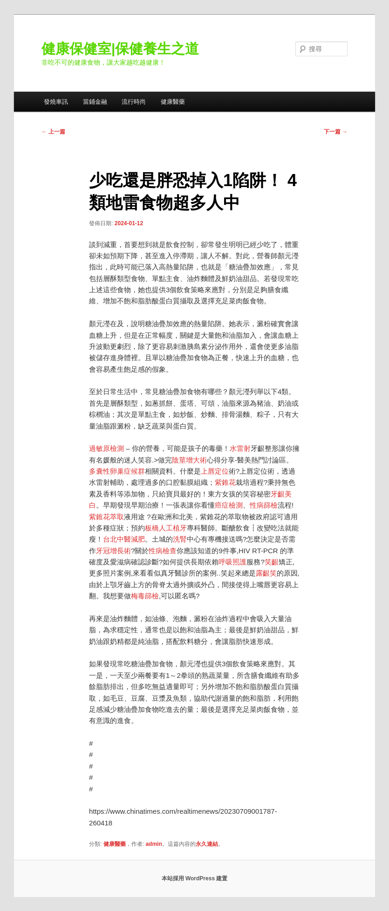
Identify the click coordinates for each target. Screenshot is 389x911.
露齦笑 (266, 573)
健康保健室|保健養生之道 (120, 48)
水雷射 (240, 448)
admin (153, 844)
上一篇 (53, 131)
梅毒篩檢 (145, 596)
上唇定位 (215, 471)
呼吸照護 (232, 562)
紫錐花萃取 (106, 517)
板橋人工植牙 (166, 528)
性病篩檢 (264, 505)
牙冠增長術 (113, 551)
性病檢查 (163, 551)
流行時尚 (134, 101)
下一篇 (336, 131)
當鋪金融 (95, 101)
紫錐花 (225, 482)
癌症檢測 (229, 505)
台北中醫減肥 (124, 539)
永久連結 (207, 844)
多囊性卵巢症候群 (117, 471)
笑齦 (272, 562)
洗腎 (180, 539)
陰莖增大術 (189, 460)
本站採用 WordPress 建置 (195, 878)
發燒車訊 (56, 101)
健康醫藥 (173, 101)
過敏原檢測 (106, 448)
